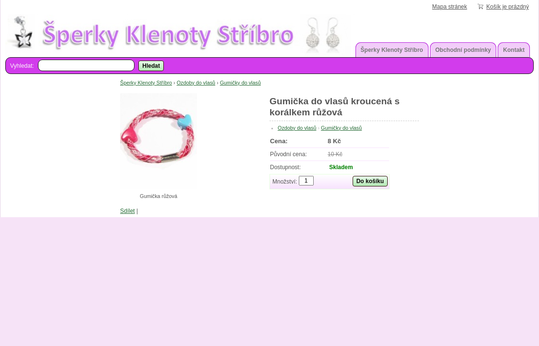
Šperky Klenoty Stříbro (392, 50)
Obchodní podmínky (463, 50)
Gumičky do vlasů (240, 83)
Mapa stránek (449, 6)
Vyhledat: (22, 65)
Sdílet (127, 211)
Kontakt (514, 50)
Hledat (151, 65)
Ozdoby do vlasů (196, 83)
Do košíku (370, 181)
